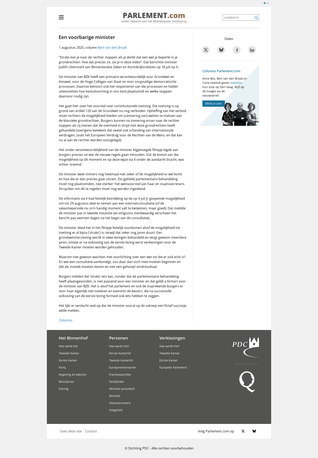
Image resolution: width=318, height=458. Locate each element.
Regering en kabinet (72, 374)
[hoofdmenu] (74, 19)
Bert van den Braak (112, 47)
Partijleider (116, 382)
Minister (114, 396)
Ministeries (66, 382)
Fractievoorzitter (120, 374)
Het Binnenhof (73, 338)
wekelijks (236, 83)
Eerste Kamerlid (120, 353)
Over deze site (71, 431)
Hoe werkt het (68, 346)
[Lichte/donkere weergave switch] (267, 3)
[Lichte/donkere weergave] (267, 4)
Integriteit (115, 410)
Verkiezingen (172, 338)
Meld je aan (213, 103)
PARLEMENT (154, 15)
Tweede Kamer (69, 353)
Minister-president (122, 389)
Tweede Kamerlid (121, 360)
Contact (91, 431)
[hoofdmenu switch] (61, 19)
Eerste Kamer (68, 360)
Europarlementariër (122, 367)
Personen (118, 338)
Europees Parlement (173, 367)
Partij (62, 367)
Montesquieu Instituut (168, 21)
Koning (63, 389)
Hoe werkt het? (119, 346)
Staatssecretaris (120, 403)
